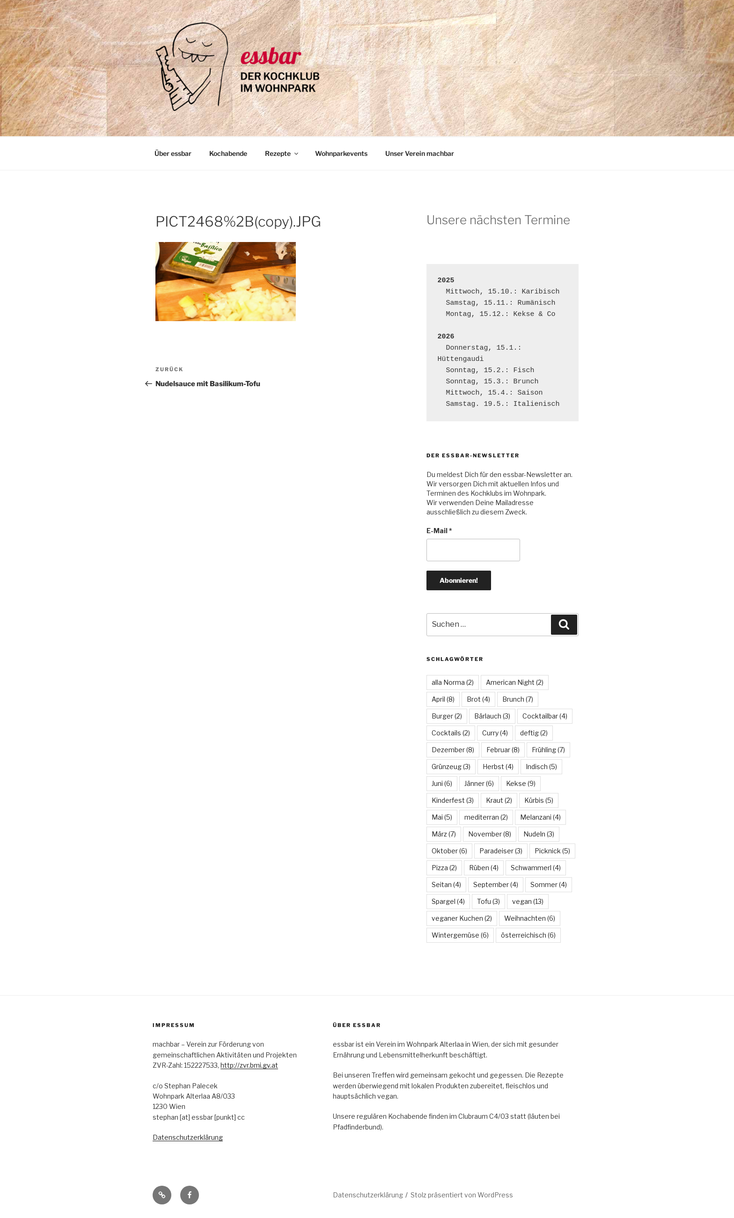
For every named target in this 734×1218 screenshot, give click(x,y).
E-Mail (439, 531)
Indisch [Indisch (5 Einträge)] (541, 766)
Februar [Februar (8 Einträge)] (503, 750)
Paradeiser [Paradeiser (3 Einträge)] (500, 851)
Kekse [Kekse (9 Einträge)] (521, 783)
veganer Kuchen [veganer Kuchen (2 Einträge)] (462, 918)
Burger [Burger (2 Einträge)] (447, 716)
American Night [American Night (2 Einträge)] (514, 682)
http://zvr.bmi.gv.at (249, 1065)
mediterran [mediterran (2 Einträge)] (486, 817)
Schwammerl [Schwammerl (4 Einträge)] (536, 868)
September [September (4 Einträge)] (495, 884)
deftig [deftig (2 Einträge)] (534, 733)
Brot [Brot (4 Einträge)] (478, 699)
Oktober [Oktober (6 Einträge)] (449, 851)
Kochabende (228, 153)
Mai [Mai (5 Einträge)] (442, 817)
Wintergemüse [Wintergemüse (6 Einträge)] (460, 935)
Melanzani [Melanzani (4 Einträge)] (540, 817)
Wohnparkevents (341, 153)
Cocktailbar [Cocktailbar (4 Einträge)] (544, 716)
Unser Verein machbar (419, 153)
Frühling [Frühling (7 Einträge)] (548, 750)
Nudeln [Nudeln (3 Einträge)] (538, 834)
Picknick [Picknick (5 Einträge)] (552, 851)
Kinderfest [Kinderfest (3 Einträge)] (453, 800)
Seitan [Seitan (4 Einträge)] (446, 884)
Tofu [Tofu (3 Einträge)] (488, 901)
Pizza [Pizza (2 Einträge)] (444, 868)
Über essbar (172, 153)
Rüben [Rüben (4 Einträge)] (484, 868)
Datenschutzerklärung (188, 1137)
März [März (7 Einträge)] (444, 834)
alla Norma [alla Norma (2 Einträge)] (453, 682)
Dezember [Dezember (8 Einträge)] (453, 750)
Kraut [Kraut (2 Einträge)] (499, 800)
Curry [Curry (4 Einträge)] (495, 733)
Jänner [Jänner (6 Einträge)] (479, 783)
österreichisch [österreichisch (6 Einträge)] (528, 935)
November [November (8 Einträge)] (489, 834)
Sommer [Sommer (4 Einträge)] (548, 884)
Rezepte (282, 153)
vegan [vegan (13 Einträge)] (527, 901)
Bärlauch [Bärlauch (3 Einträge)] (492, 716)
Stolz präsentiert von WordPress (462, 1195)
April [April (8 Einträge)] (443, 699)
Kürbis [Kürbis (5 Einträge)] (538, 800)
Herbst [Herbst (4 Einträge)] (498, 766)
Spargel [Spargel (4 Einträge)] (448, 901)
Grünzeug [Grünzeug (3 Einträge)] (451, 766)
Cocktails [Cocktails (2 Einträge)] (451, 733)
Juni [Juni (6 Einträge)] (442, 783)
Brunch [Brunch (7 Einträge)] (517, 699)
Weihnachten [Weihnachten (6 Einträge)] (529, 918)
